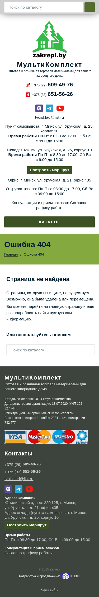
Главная (11, 254)
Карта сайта (49, 589)
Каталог (49, 222)
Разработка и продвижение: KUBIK (49, 576)
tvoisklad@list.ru (49, 117)
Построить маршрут (49, 170)
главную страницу (65, 306)
